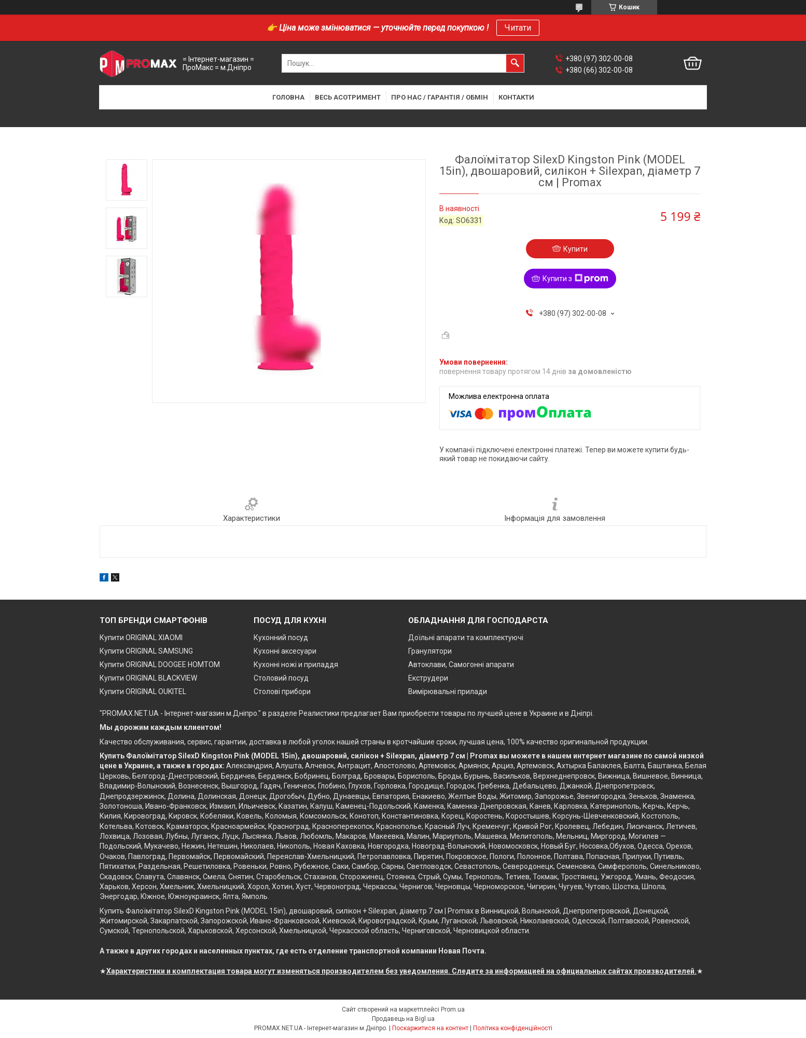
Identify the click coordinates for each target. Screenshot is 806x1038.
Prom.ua (453, 1009)
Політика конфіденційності (512, 1028)
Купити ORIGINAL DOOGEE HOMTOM (160, 664)
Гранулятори (430, 651)
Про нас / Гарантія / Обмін (439, 97)
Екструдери (428, 678)
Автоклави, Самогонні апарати (461, 664)
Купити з (575, 278)
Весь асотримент (348, 97)
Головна (288, 97)
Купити (575, 249)
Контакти (516, 97)
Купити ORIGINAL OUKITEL (143, 691)
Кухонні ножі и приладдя (296, 664)
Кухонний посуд (281, 637)
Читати (518, 28)
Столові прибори (282, 691)
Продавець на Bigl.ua (403, 1018)
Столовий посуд (281, 678)
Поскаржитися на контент (430, 1028)
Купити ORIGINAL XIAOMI (141, 637)
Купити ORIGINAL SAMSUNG (146, 651)
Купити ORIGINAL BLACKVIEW (148, 678)
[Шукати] (515, 63)
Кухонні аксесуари (285, 651)
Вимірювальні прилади (447, 691)
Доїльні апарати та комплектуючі (465, 637)
